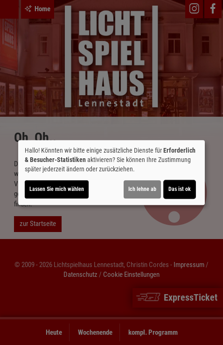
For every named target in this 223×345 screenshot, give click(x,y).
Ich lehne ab (142, 189)
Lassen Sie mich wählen (56, 189)
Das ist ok (179, 189)
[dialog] (111, 172)
